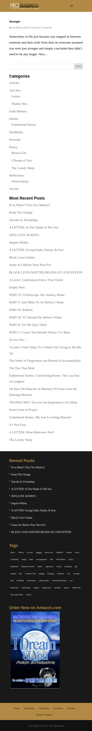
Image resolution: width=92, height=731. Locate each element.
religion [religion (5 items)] (36, 588)
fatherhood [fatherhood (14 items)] (14, 566)
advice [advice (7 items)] (12, 552)
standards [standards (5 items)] (57, 588)
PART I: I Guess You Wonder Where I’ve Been (39, 332)
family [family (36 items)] (71, 559)
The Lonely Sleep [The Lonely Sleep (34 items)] (16, 595)
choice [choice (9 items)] (77, 552)
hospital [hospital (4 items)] (13, 574)
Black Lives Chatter (22, 257)
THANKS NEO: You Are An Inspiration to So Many (43, 402)
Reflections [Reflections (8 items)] (14, 588)
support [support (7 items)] (66, 588)
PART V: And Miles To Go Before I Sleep (36, 302)
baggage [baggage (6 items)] (39, 552)
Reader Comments (44, 715)
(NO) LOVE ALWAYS (24, 235)
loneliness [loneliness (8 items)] (60, 574)
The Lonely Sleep (22, 168)
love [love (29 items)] (68, 574)
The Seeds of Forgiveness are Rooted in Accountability (45, 360)
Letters (15, 96)
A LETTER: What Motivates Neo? (31, 432)
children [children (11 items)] (69, 552)
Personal (14, 139)
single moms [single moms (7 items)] (46, 588)
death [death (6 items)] (31, 559)
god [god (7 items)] (76, 566)
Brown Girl (29, 27)
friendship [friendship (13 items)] (68, 566)
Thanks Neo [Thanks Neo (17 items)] (76, 588)
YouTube (71, 708)
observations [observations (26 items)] (31, 581)
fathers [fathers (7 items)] (39, 566)
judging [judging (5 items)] (41, 574)
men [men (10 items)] (11, 581)
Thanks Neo (19, 104)
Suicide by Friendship (23, 220)
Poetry (38, 27)
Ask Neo (15, 90)
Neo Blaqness (17, 27)
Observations (19, 181)
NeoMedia (16, 132)
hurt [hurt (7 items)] (20, 574)
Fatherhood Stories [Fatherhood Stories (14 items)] (27, 566)
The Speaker (29, 708)
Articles (14, 83)
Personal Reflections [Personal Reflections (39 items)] (59, 581)
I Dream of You (21, 160)
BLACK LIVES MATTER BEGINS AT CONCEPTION (45, 272)
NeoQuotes (58, 708)
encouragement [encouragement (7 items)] (41, 559)
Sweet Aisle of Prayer (23, 410)
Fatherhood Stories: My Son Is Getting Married (40, 417)
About (16, 708)
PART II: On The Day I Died (28, 325)
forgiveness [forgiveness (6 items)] (49, 566)
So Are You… (18, 340)
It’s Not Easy (17, 424)
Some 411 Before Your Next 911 (30, 265)
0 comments (47, 27)
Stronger (14, 21)
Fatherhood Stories (23, 124)
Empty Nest (17, 287)
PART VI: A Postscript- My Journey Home (37, 295)
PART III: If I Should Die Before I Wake (35, 317)
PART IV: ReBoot (20, 310)
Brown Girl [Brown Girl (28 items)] (49, 552)
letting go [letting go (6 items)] (50, 574)
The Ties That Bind (21, 368)
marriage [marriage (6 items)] (76, 574)
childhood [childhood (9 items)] (59, 552)
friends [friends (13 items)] (58, 566)
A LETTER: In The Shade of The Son (33, 227)
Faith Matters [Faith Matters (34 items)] (61, 559)
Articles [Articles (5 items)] (21, 552)
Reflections (16, 175)
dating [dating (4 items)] (24, 559)
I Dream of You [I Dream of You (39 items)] (30, 574)
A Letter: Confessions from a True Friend (36, 280)
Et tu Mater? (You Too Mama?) (29, 205)
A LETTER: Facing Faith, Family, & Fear (36, 250)
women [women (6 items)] (28, 595)
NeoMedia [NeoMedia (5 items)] (20, 581)
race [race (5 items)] (71, 581)
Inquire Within (18, 242)
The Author (44, 708)
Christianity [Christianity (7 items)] (14, 559)
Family (13, 119)
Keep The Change (20, 212)
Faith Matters (18, 111)
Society (14, 189)
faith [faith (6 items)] (51, 559)
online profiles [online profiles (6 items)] (44, 581)
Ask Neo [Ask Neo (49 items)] (30, 552)
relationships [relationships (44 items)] (26, 588)
